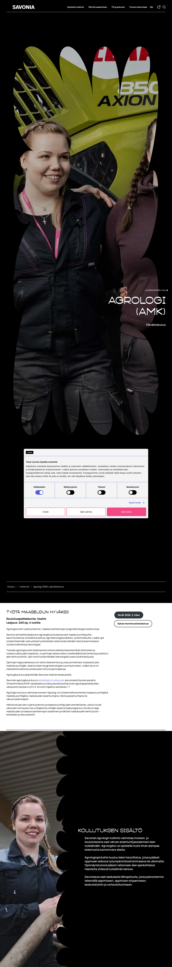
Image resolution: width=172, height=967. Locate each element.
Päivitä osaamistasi (97, 7)
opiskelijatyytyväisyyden (51, 680)
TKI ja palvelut (118, 7)
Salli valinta (86, 511)
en (151, 7)
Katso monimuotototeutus (133, 623)
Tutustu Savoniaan (138, 7)
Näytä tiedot (135, 502)
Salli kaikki (126, 511)
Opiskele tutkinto (75, 7)
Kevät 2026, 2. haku (129, 615)
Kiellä (45, 511)
